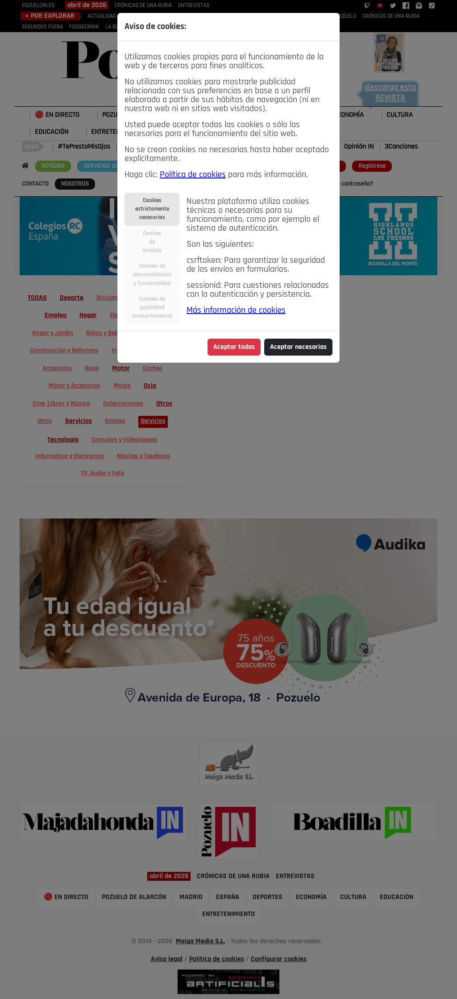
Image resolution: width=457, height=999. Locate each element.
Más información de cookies (236, 310)
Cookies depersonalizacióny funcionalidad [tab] (152, 274)
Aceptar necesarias (298, 347)
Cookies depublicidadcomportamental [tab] (152, 307)
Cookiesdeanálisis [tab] (152, 242)
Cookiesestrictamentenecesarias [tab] (152, 209)
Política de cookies (193, 174)
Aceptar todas (234, 347)
